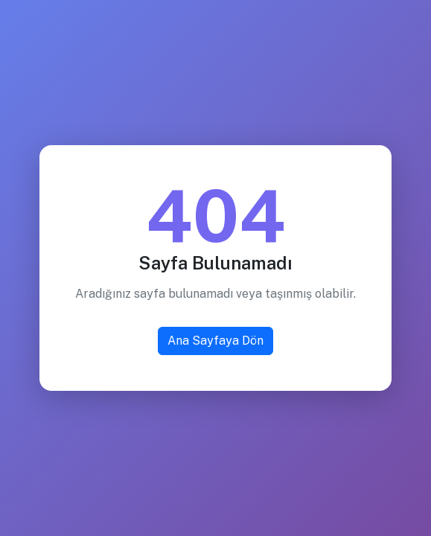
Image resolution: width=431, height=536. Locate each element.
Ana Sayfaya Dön (215, 341)
